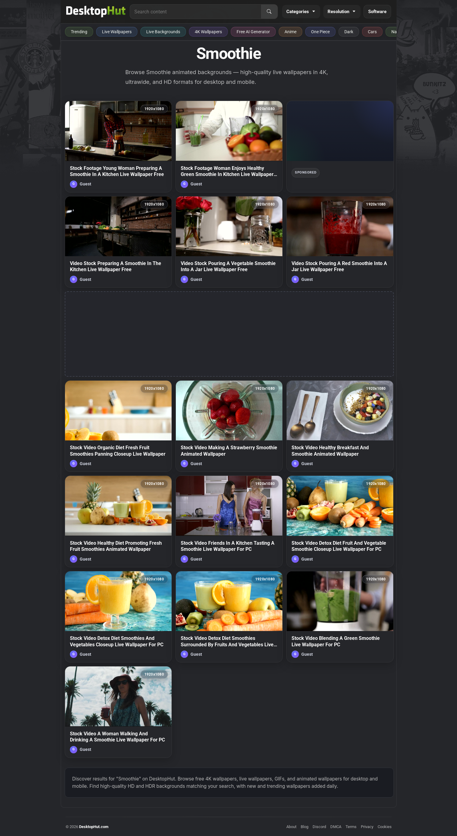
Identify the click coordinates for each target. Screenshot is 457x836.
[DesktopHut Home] (96, 11)
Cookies (385, 826)
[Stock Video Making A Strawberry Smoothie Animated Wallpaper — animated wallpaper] (229, 426)
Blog (304, 826)
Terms (351, 826)
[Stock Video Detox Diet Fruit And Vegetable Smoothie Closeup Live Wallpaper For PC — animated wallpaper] (340, 521)
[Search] (269, 12)
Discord (319, 826)
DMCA (335, 826)
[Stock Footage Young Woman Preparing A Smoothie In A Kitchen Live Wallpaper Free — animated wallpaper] (118, 146)
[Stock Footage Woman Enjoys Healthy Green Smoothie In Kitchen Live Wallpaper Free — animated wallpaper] (229, 146)
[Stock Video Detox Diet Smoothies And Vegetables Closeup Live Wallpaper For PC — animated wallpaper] (118, 616)
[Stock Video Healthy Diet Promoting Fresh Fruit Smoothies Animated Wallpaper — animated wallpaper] (118, 521)
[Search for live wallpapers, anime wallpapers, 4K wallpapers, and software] (195, 12)
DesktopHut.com (93, 826)
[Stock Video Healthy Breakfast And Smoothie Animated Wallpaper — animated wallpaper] (340, 426)
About (291, 826)
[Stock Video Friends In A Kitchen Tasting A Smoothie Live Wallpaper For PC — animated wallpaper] (229, 521)
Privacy (367, 826)
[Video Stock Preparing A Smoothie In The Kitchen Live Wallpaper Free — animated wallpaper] (118, 241)
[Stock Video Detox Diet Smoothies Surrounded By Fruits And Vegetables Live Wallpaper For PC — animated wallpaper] (229, 616)
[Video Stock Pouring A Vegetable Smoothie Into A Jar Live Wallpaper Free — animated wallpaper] (229, 241)
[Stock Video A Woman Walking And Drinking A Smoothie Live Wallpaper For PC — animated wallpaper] (118, 711)
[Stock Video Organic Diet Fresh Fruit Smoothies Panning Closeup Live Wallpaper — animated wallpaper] (118, 426)
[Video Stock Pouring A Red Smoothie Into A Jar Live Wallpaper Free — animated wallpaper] (340, 241)
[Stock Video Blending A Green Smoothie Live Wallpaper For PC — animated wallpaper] (340, 616)
